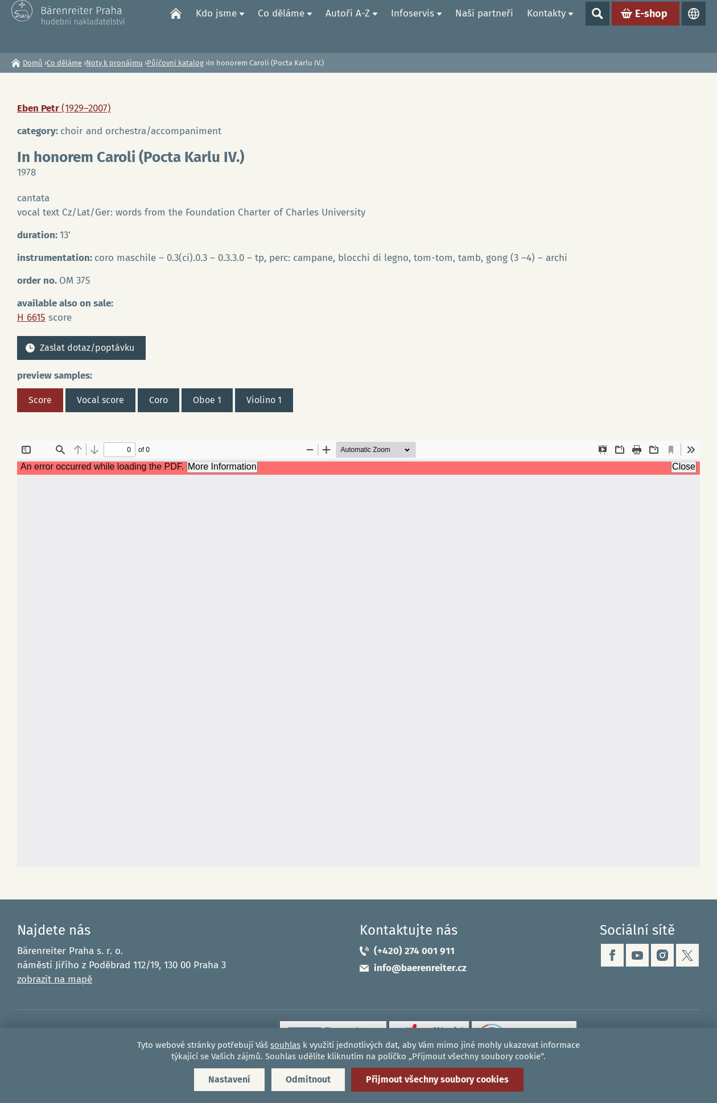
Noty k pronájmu (114, 63)
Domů (176, 26)
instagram (662, 955)
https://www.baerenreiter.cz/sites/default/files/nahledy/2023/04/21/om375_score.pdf (358, 654)
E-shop (651, 26)
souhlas (285, 1045)
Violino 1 (264, 400)
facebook (612, 955)
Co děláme (281, 26)
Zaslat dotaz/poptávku (87, 347)
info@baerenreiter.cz (420, 968)
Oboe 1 (207, 400)
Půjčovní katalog (175, 63)
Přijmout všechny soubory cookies (437, 1079)
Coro (158, 400)
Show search (597, 26)
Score (40, 400)
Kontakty (546, 26)
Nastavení (229, 1079)
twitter (687, 955)
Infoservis (412, 26)
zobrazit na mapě (54, 979)
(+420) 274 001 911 (414, 951)
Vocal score (100, 400)
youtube (637, 955)
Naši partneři (484, 26)
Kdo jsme (216, 26)
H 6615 (31, 318)
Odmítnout (308, 1079)
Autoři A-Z (347, 26)
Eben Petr (64, 108)
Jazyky (694, 26)
